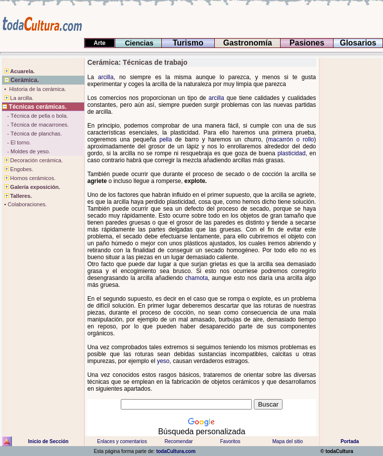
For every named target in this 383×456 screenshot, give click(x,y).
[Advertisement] (31, 377)
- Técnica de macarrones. (35, 125)
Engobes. (17, 169)
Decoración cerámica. (32, 160)
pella (165, 139)
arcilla (105, 77)
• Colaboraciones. (24, 204)
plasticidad (292, 153)
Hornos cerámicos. (28, 178)
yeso (163, 361)
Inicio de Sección (48, 441)
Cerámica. (20, 80)
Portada (349, 441)
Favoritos (230, 441)
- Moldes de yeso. (26, 151)
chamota (196, 277)
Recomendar (178, 441)
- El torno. (16, 142)
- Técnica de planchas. (32, 134)
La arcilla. (17, 98)
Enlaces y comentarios (121, 441)
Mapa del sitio (287, 441)
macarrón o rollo (291, 139)
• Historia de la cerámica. (34, 89)
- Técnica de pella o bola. (35, 116)
